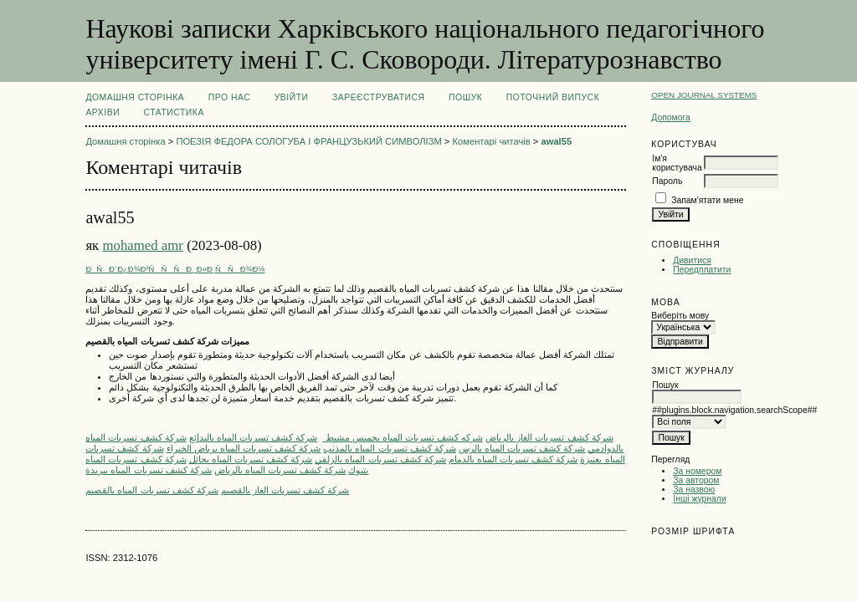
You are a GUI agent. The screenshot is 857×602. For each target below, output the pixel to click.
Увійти (292, 97)
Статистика (174, 112)
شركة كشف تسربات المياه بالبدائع (253, 437)
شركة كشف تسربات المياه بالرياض (280, 470)
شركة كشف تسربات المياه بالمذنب (389, 448)
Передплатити (702, 269)
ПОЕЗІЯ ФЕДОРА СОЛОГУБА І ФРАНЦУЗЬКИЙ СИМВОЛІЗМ (308, 141)
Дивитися (692, 260)
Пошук (465, 97)
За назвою (694, 489)
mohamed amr (142, 245)
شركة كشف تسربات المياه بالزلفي (380, 459)
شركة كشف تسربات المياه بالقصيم (151, 490)
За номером (697, 471)
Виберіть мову (680, 315)
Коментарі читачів (492, 141)
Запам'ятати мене (707, 200)
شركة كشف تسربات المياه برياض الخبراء (244, 448)
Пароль (667, 181)
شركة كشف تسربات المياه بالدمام (513, 459)
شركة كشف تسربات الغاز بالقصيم (285, 490)
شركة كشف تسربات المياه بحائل (250, 459)
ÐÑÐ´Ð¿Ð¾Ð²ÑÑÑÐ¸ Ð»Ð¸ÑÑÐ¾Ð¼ (174, 268)
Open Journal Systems (704, 94)
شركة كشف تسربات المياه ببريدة (148, 470)
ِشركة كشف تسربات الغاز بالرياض (549, 437)
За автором (696, 480)
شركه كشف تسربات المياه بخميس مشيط (402, 437)
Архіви (102, 112)
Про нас (229, 97)
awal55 (556, 141)
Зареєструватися (378, 97)
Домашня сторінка (134, 97)
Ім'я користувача (676, 163)
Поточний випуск (552, 97)
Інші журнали (699, 498)
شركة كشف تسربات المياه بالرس (522, 448)
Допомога (670, 117)
